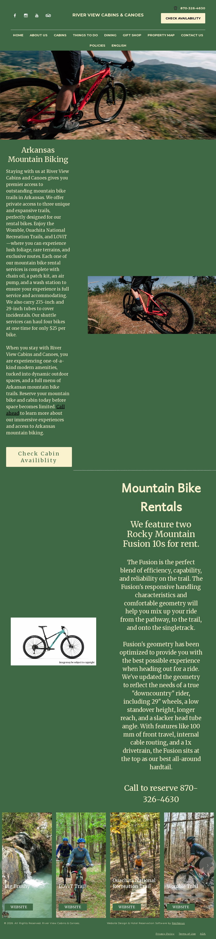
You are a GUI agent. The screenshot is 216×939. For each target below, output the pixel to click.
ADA (203, 933)
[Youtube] (37, 15)
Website (19, 907)
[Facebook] (16, 15)
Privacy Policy (165, 933)
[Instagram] (26, 15)
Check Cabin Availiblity (39, 456)
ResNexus (178, 923)
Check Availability (183, 18)
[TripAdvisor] (48, 15)
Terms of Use (187, 933)
